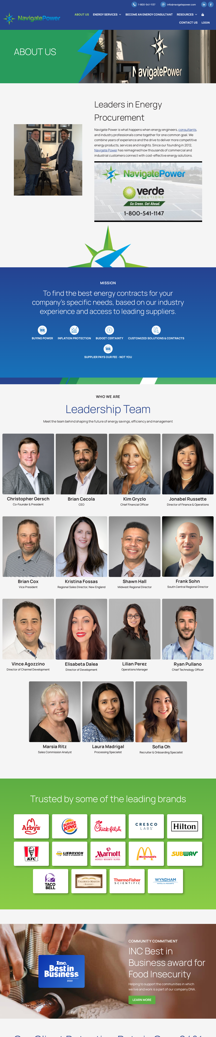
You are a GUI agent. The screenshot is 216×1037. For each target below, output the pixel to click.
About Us (82, 14)
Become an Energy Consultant (149, 14)
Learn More (142, 999)
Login (206, 18)
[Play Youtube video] (148, 191)
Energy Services (107, 14)
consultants (187, 129)
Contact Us (188, 22)
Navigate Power (105, 150)
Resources (187, 14)
